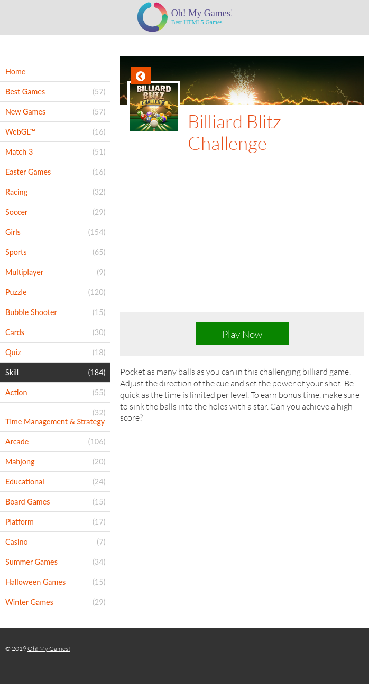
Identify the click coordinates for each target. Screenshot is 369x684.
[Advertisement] (242, 233)
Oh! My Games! (48, 648)
